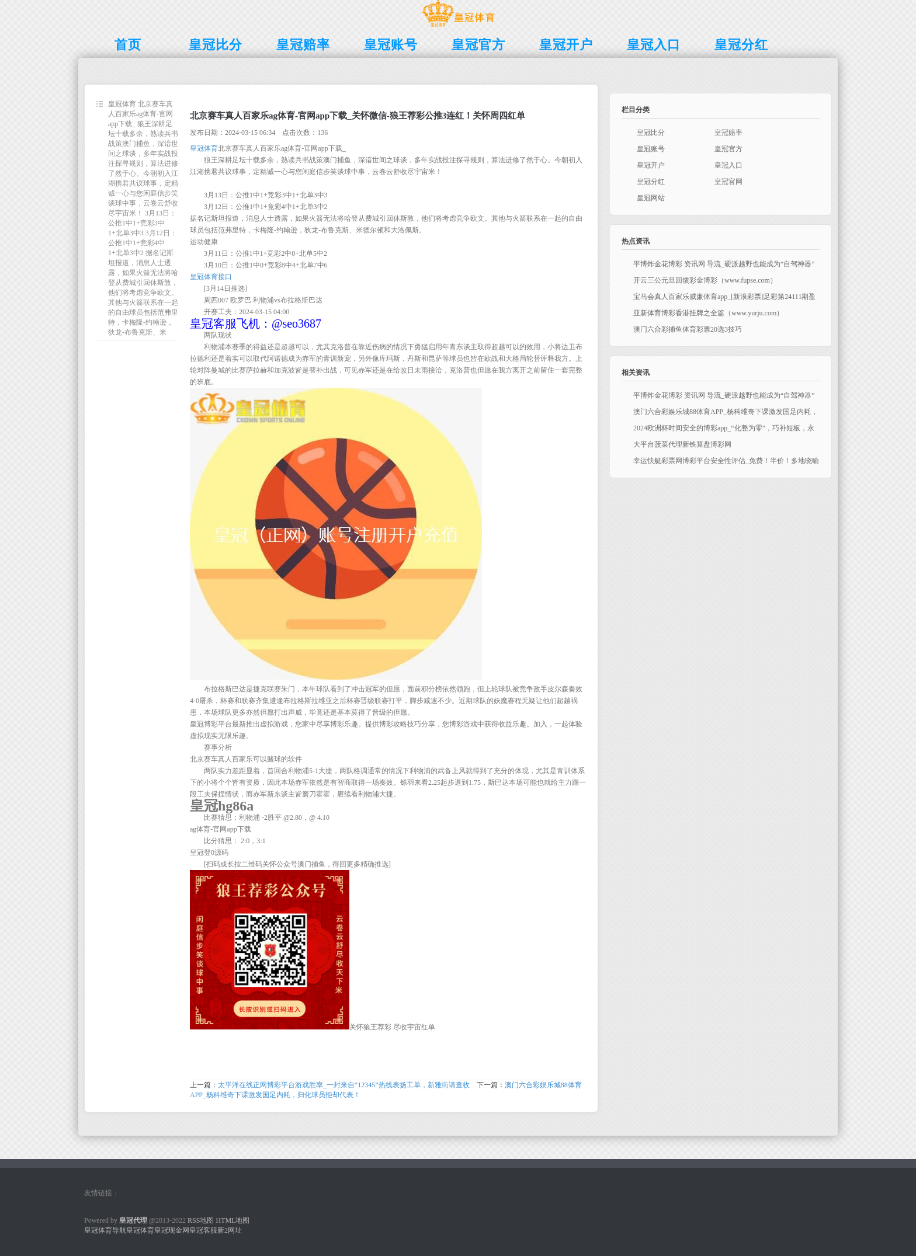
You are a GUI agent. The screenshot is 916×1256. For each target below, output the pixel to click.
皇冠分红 (650, 182)
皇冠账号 (650, 149)
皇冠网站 (650, 198)
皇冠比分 (650, 132)
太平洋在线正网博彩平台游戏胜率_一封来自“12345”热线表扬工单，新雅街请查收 (344, 1085)
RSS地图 (201, 1220)
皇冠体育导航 (105, 1230)
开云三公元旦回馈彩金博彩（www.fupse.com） (705, 280)
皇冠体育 (204, 148)
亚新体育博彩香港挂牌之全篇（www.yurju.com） (708, 313)
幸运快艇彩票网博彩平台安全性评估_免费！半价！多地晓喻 (726, 461)
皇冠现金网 (171, 1230)
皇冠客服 (203, 1230)
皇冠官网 (728, 182)
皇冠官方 (728, 149)
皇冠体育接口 (211, 277)
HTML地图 (232, 1220)
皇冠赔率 (728, 132)
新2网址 (229, 1230)
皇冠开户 (650, 165)
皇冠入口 (728, 165)
